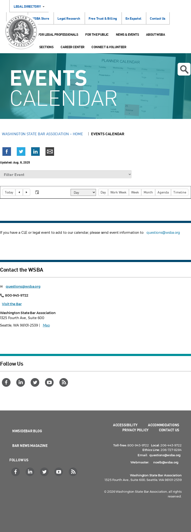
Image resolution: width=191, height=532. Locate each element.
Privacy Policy (135, 430)
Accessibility (125, 425)
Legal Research (68, 18)
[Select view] (83, 192)
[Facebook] (7, 382)
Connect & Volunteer (108, 47)
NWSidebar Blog (27, 431)
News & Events (127, 34)
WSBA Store (40, 18)
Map (46, 325)
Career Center (72, 47)
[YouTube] (50, 382)
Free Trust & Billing (103, 18)
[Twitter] (35, 382)
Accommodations (163, 425)
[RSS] (64, 382)
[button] (6, 151)
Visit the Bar (12, 304)
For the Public (97, 34)
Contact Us (157, 18)
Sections (46, 47)
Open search (184, 69)
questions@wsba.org (163, 232)
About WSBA (155, 34)
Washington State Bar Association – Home (43, 133)
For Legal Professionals (58, 34)
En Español (133, 18)
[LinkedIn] (21, 382)
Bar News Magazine (30, 445)
